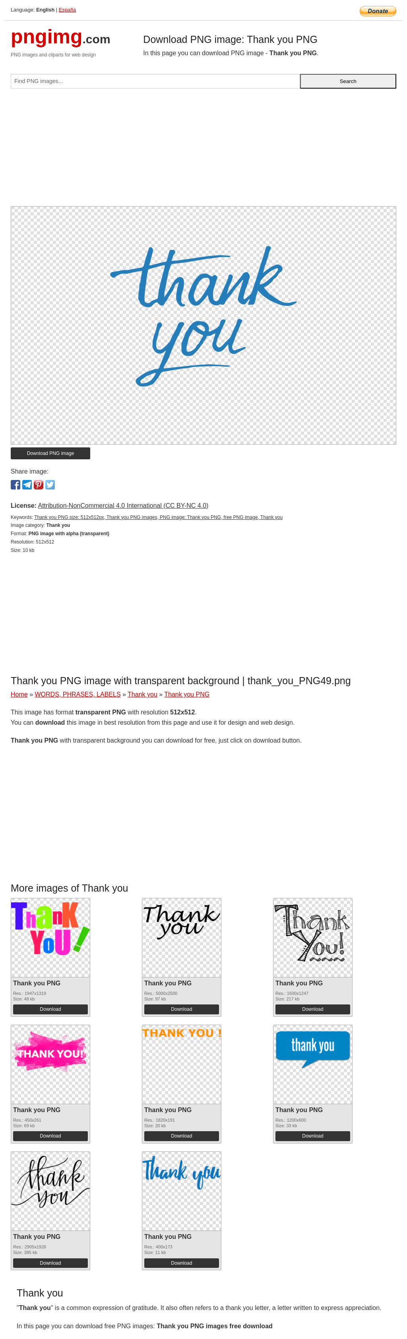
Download (50, 1009)
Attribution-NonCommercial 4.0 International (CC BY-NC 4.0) (123, 505)
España (67, 10)
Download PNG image (50, 453)
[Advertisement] (203, 150)
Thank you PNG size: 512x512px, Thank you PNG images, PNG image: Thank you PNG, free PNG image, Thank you (158, 517)
